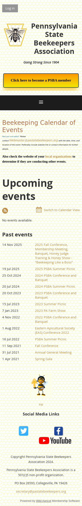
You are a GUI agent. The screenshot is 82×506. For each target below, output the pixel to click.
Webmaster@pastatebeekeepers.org (33, 140)
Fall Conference (46, 345)
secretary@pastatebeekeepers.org (41, 491)
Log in (10, 8)
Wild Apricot (43, 500)
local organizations (58, 156)
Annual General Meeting (53, 352)
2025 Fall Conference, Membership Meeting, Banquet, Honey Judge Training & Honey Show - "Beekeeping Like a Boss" (54, 253)
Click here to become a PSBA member (41, 80)
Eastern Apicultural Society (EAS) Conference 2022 (55, 330)
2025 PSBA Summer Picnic (55, 269)
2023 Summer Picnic (50, 304)
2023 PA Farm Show (50, 310)
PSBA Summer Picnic (50, 339)
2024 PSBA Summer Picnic (55, 286)
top (41, 404)
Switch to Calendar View (62, 210)
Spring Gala (43, 359)
